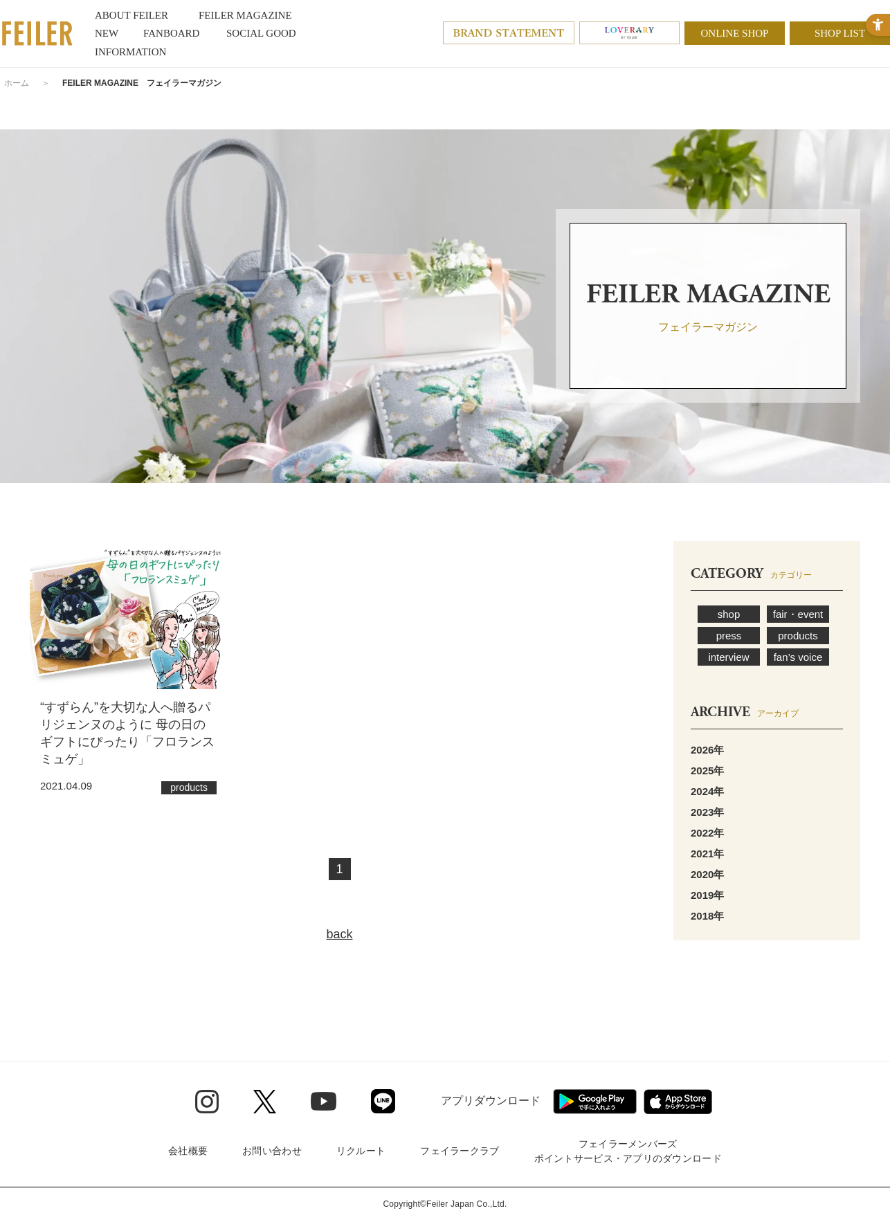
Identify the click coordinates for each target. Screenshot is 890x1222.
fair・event (798, 614)
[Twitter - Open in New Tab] (264, 1101)
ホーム (16, 83)
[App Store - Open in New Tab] (678, 1101)
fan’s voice (798, 657)
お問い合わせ (272, 1150)
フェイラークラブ (459, 1150)
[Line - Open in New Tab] (383, 1101)
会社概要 (188, 1150)
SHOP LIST (840, 33)
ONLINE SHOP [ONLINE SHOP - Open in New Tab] (735, 33)
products (798, 635)
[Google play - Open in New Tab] (595, 1101)
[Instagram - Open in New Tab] (207, 1101)
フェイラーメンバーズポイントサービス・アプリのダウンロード (628, 1151)
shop (729, 614)
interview (728, 657)
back (339, 934)
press (729, 635)
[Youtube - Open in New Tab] (323, 1101)
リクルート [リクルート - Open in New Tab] (360, 1150)
